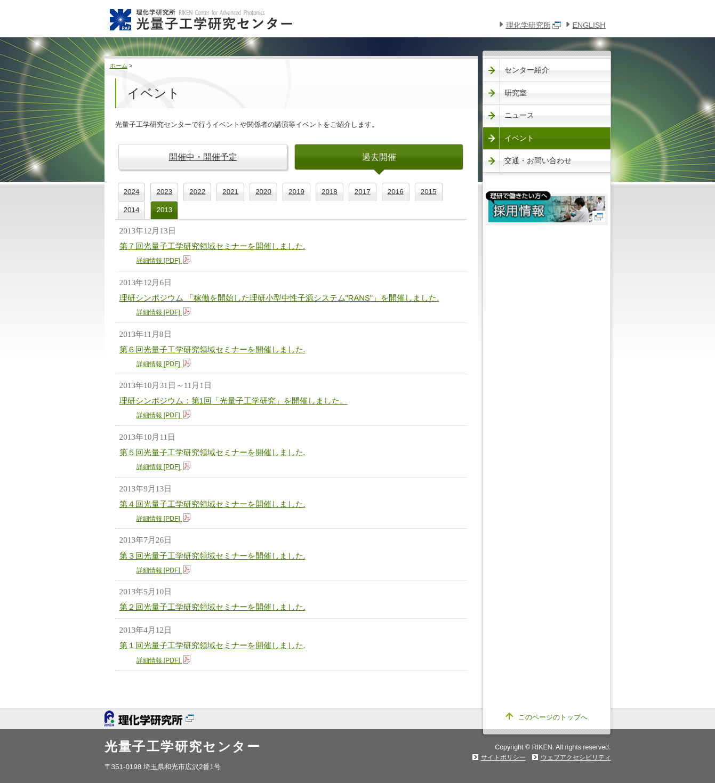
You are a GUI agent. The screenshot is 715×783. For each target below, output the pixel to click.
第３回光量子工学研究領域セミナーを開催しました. (212, 556)
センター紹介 (526, 70)
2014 (132, 210)
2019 (296, 192)
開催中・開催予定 (203, 157)
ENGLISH (589, 25)
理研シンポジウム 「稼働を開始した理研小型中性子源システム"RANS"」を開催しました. (279, 298)
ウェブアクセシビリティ (576, 757)
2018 (330, 192)
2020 (263, 192)
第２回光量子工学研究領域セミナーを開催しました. (212, 607)
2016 (396, 192)
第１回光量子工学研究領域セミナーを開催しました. (212, 645)
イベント (519, 138)
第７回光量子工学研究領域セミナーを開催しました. (212, 246)
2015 (429, 192)
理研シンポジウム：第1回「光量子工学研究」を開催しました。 (233, 401)
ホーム (118, 65)
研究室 (515, 92)
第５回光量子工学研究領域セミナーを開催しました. (212, 452)
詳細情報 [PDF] (163, 260)
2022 (197, 192)
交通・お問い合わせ (538, 160)
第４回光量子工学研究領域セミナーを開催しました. (212, 504)
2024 (132, 192)
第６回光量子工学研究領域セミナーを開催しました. (212, 349)
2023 (164, 192)
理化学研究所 (533, 25)
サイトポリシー (503, 757)
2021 (230, 192)
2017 (363, 192)
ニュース (519, 115)
